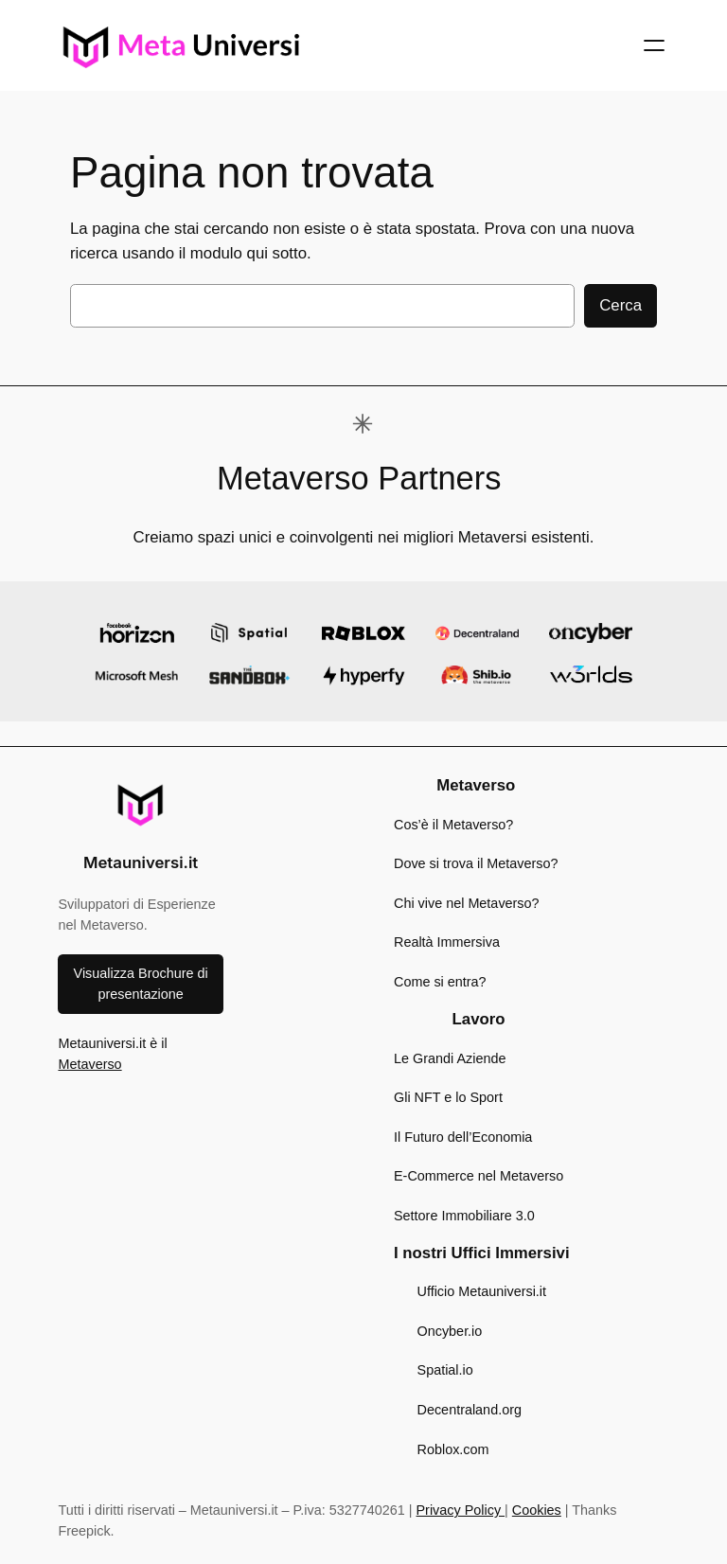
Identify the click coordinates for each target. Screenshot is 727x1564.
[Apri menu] (654, 45)
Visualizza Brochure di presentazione (141, 984)
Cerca (620, 305)
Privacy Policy (461, 1510)
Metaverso (89, 1064)
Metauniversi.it (140, 862)
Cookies (536, 1510)
